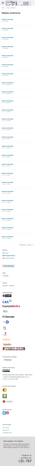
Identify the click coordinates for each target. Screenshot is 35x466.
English (6, 253)
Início (3, 8)
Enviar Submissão (8, 266)
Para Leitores (6, 427)
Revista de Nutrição (7, 19)
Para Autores (6, 430)
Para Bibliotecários (7, 432)
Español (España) (9, 258)
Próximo (29, 245)
